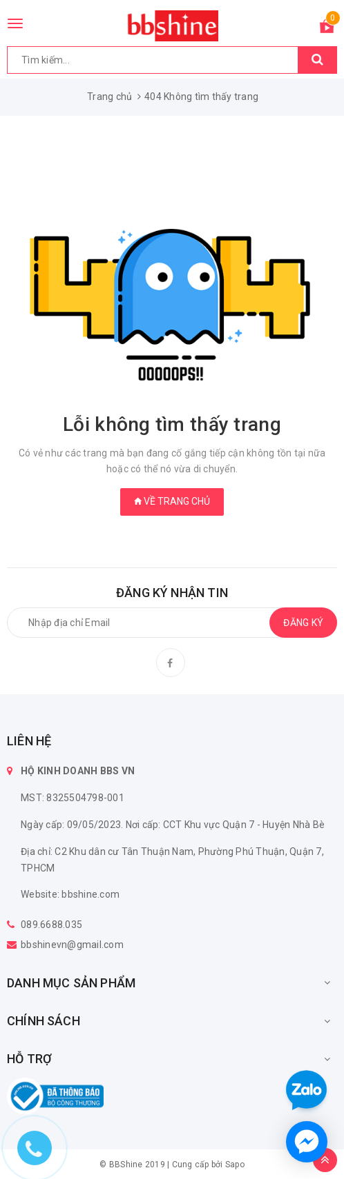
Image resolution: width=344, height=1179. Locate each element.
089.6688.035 (51, 924)
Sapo (235, 1164)
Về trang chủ (172, 501)
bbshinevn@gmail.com (72, 944)
